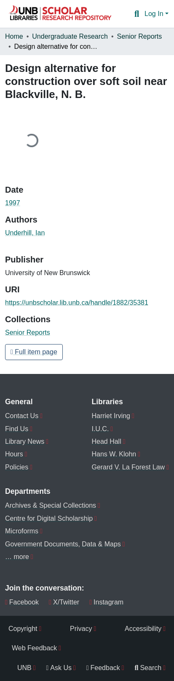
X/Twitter (64, 602)
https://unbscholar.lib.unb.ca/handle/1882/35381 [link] (76, 302)
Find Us (16, 428)
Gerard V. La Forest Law (128, 467)
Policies (16, 467)
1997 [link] (12, 203)
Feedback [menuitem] (103, 667)
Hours (14, 454)
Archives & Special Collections (50, 505)
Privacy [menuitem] (81, 628)
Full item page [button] (34, 351)
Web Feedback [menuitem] (34, 648)
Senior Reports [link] (139, 36)
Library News (24, 441)
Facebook (22, 602)
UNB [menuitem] (24, 667)
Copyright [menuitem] (22, 628)
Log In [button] (155, 13)
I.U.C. (100, 428)
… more (17, 556)
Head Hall (106, 441)
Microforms (21, 531)
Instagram (106, 602)
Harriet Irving (110, 415)
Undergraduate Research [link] (70, 36)
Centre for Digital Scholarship (49, 518)
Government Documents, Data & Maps (63, 544)
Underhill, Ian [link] (25, 232)
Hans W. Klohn (113, 454)
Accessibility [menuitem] (143, 628)
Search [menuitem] (148, 667)
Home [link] (14, 36)
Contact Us (21, 415)
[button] (60, 13)
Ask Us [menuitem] (59, 667)
